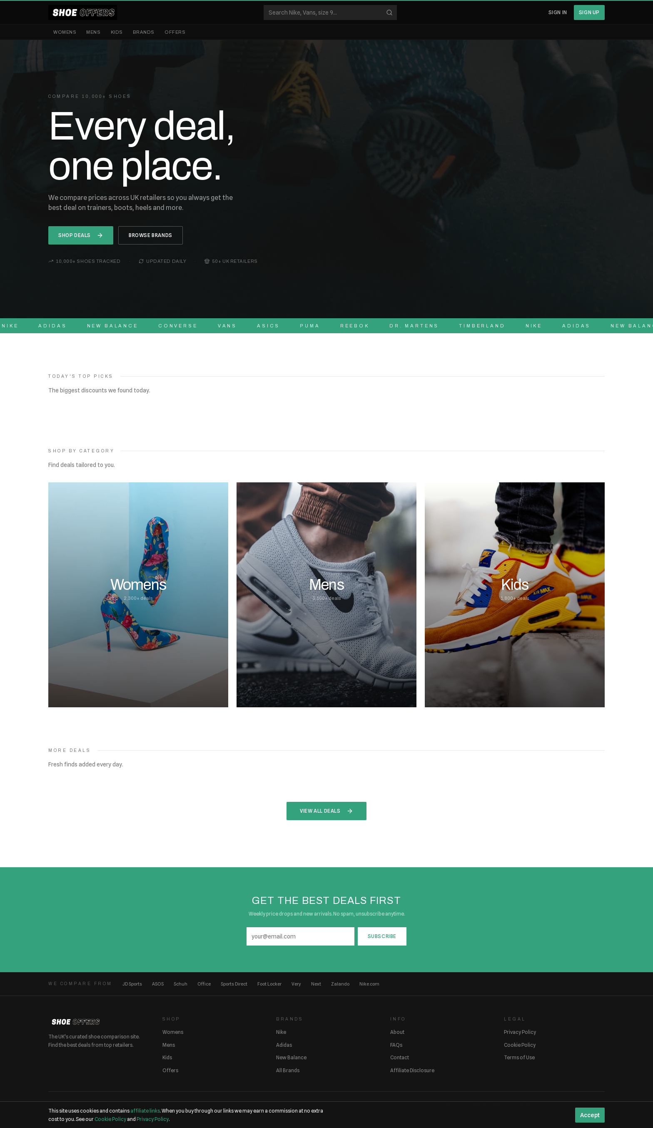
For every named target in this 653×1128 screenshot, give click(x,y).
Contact (399, 1057)
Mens (93, 32)
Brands (144, 32)
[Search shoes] (330, 12)
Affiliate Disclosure (412, 1070)
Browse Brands (150, 235)
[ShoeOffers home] (82, 12)
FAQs (396, 1045)
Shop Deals (80, 235)
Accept (590, 1115)
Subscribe (382, 936)
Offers (174, 32)
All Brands (287, 1070)
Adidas (284, 1045)
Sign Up (589, 12)
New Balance (291, 1057)
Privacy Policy (520, 1032)
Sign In (557, 12)
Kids (117, 32)
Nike (281, 1032)
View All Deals (326, 811)
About (397, 1032)
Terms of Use (519, 1057)
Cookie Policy (520, 1045)
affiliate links (145, 1111)
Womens (64, 32)
